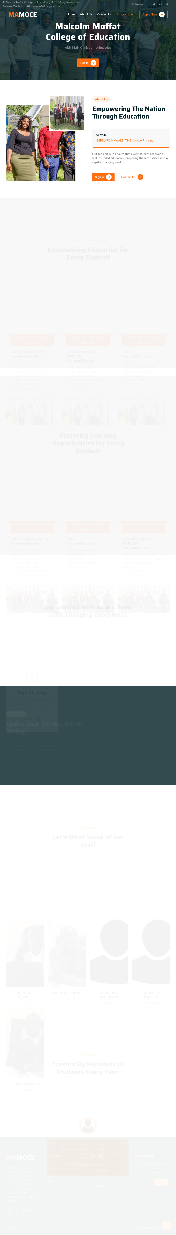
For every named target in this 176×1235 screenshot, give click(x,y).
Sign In (88, 63)
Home (71, 14)
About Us (86, 14)
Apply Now (153, 14)
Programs (123, 14)
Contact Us (104, 14)
